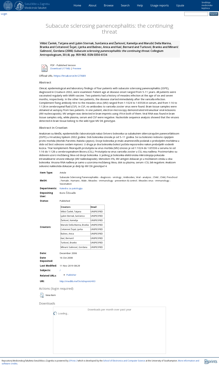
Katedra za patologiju (71, 188)
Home (77, 5)
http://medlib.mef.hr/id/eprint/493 (77, 281)
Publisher (71, 274)
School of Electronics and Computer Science (124, 360)
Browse (108, 5)
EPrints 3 (73, 360)
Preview (77, 68)
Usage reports (159, 5)
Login (4, 13)
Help (140, 5)
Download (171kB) (60, 68)
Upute (180, 5)
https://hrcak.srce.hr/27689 (70, 75)
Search (125, 5)
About (92, 5)
